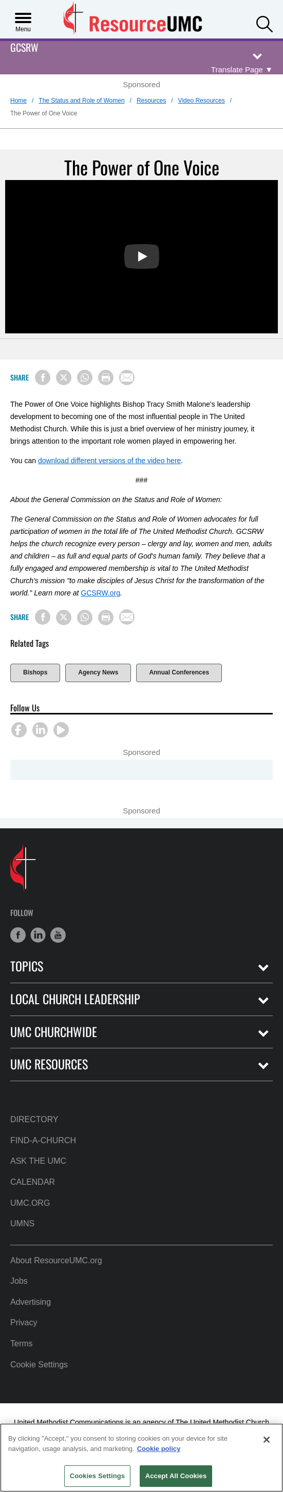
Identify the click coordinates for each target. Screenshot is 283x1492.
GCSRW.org (100, 593)
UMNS (22, 1223)
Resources (151, 100)
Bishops (35, 672)
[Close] (266, 1439)
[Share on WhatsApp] (84, 377)
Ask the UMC (38, 1161)
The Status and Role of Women (81, 100)
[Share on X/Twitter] (63, 377)
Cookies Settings (97, 1476)
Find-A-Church (43, 1140)
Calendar (32, 1182)
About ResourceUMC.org (56, 1260)
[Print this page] (106, 377)
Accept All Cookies (176, 1476)
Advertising (30, 1302)
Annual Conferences (179, 672)
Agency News (98, 672)
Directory (34, 1119)
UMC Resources (49, 1064)
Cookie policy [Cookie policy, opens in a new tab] (159, 1449)
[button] (264, 23)
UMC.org (30, 1203)
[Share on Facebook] (42, 377)
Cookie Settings (39, 1364)
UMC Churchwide (53, 1032)
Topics (26, 966)
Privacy (23, 1322)
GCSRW (24, 48)
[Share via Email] (127, 377)
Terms (21, 1343)
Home (18, 100)
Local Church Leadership (75, 999)
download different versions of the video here (109, 460)
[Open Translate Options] (242, 69)
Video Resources (201, 100)
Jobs (19, 1281)
